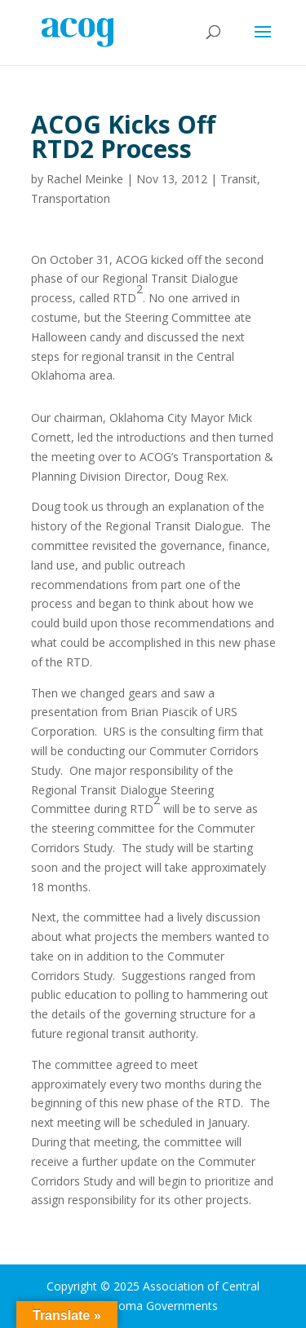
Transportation (70, 198)
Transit (238, 179)
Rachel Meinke (85, 179)
